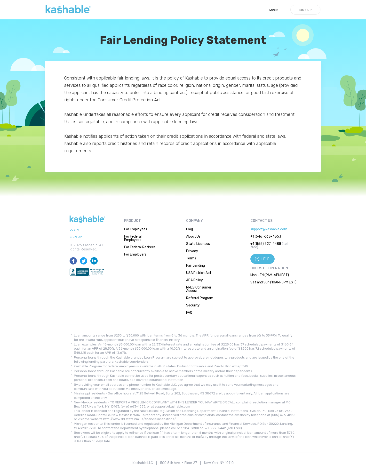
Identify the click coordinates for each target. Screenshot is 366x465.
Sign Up (305, 10)
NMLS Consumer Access (198, 289)
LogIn (273, 9)
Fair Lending (195, 266)
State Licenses (198, 244)
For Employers (135, 254)
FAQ (189, 313)
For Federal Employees (133, 238)
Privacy (192, 251)
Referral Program (199, 298)
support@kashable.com (268, 229)
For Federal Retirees (140, 247)
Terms (191, 258)
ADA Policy (194, 280)
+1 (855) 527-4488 (265, 244)
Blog (189, 229)
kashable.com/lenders (132, 361)
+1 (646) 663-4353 (265, 236)
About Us (193, 236)
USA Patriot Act (198, 273)
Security (193, 305)
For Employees (135, 229)
